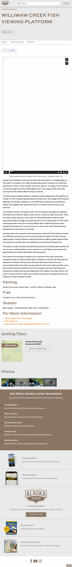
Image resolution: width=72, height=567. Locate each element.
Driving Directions (38, 349)
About (4, 42)
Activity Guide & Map (30, 542)
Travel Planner (27, 525)
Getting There (17, 42)
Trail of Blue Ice (11, 321)
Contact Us (36, 514)
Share (11, 50)
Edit (69, 565)
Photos (30, 42)
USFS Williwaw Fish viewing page (18, 318)
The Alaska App (29, 475)
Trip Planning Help (36, 506)
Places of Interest (9, 9)
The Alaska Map (29, 458)
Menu (66, 3)
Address (8, 32)
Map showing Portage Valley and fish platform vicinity (27, 324)
